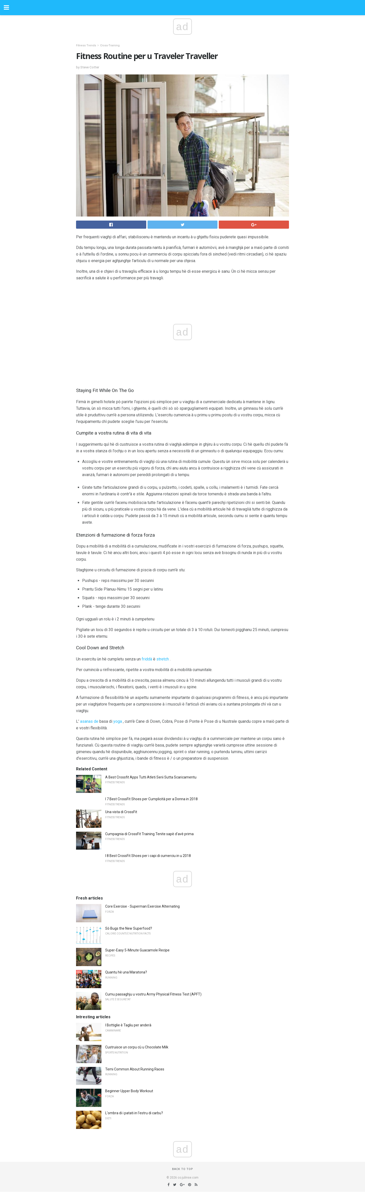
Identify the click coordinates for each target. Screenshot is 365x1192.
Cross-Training (110, 45)
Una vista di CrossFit (121, 812)
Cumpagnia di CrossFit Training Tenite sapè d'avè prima (149, 834)
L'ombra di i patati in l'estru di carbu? (134, 1113)
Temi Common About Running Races (134, 1069)
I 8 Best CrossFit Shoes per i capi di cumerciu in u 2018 (148, 856)
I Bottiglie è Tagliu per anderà (128, 1025)
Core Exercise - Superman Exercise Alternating (142, 906)
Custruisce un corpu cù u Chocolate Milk (136, 1047)
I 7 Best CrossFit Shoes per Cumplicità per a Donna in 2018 (151, 799)
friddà (147, 659)
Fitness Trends (86, 45)
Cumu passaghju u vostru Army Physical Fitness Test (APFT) (153, 994)
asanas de (89, 721)
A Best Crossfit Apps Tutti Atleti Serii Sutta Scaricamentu (150, 777)
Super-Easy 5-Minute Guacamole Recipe (137, 950)
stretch (162, 659)
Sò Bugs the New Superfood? (128, 928)
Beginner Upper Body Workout (129, 1091)
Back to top (182, 1169)
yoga (117, 721)
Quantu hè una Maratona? (126, 972)
